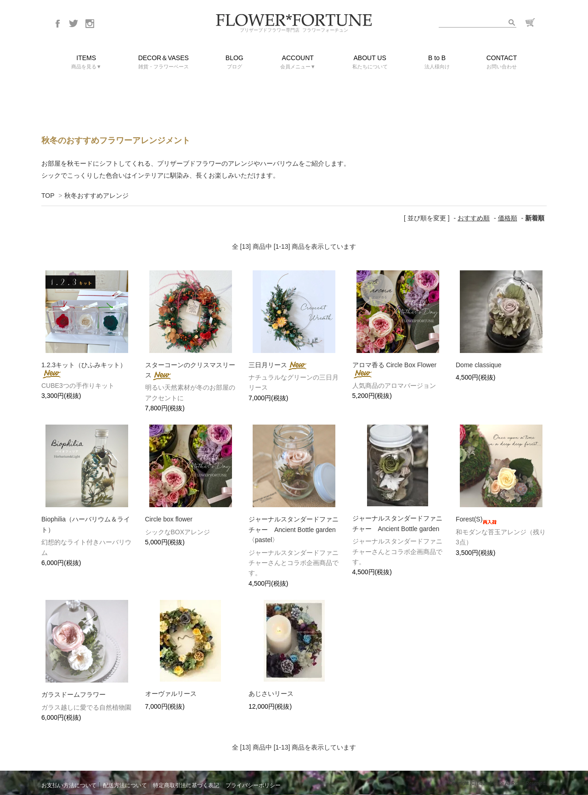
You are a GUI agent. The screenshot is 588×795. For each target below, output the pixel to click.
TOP (47, 195)
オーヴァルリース (171, 693)
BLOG (234, 62)
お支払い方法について (68, 785)
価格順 (507, 218)
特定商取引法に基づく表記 (186, 785)
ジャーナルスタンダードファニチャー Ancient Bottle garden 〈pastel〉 (295, 529)
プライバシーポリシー (253, 785)
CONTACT (501, 62)
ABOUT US (370, 62)
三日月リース (278, 365)
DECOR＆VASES (163, 62)
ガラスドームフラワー (73, 694)
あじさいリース (271, 693)
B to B (437, 62)
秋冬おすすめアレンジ (96, 195)
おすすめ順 (474, 218)
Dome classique (479, 365)
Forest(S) (476, 519)
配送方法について (125, 785)
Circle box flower (168, 519)
